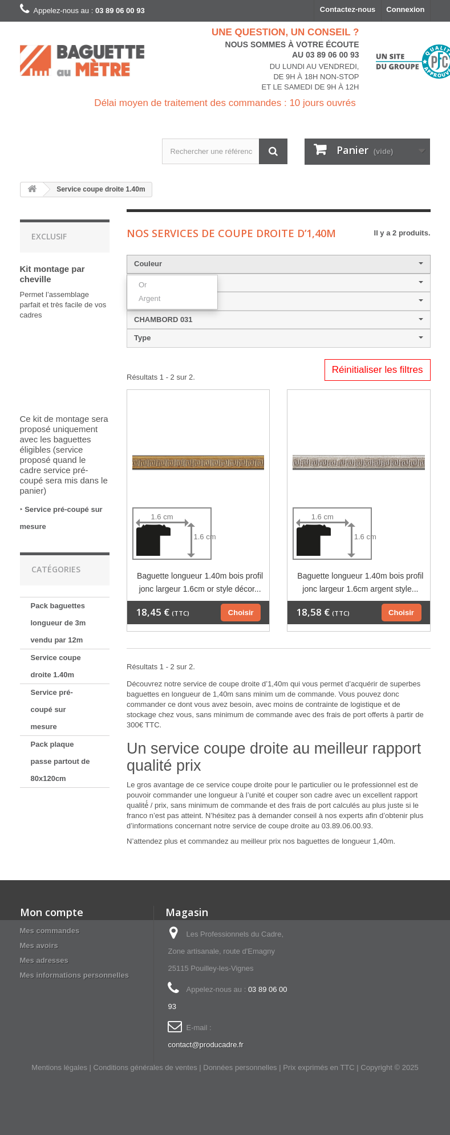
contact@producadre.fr (205, 1044)
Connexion (405, 9)
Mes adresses (44, 960)
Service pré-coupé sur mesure (52, 709)
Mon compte (51, 912)
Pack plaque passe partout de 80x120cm (60, 761)
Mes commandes (50, 930)
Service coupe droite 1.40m (56, 666)
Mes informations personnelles (74, 975)
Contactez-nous (348, 9)
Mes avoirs (39, 945)
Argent (149, 298)
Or (143, 284)
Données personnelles (240, 1067)
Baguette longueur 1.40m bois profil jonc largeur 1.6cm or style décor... (200, 582)
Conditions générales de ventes (145, 1067)
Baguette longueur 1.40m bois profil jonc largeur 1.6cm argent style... (360, 582)
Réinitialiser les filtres (377, 369)
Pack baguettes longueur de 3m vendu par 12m (58, 622)
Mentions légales (59, 1067)
